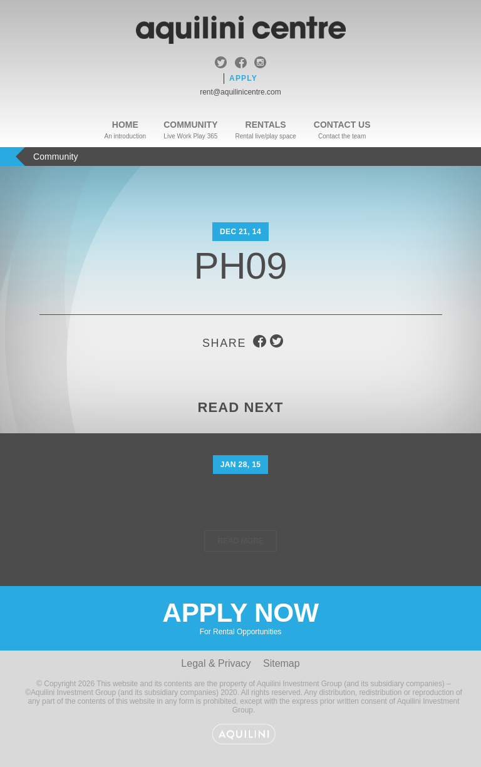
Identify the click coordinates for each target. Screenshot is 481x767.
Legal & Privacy (216, 663)
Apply (243, 78)
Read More (240, 541)
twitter (221, 64)
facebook (241, 64)
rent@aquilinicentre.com (240, 92)
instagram (260, 64)
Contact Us (342, 125)
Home (125, 125)
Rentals (266, 125)
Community (190, 125)
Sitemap (281, 663)
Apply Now (240, 617)
